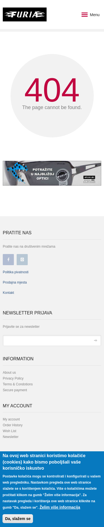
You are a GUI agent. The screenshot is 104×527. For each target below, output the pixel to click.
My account (11, 419)
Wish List (9, 431)
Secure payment (15, 390)
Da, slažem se (18, 519)
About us (9, 373)
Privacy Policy (13, 378)
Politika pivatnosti (16, 272)
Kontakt (8, 293)
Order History (12, 425)
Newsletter (11, 437)
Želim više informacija (60, 508)
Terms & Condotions (18, 384)
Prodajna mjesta (15, 282)
